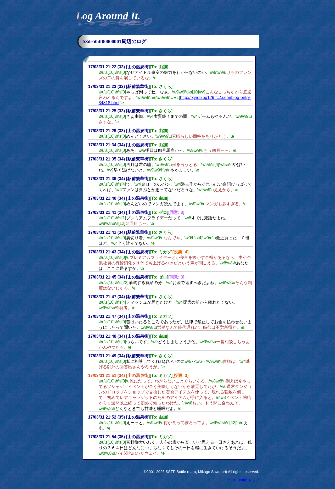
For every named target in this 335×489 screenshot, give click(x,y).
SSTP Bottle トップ (243, 480)
